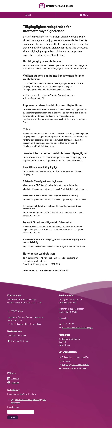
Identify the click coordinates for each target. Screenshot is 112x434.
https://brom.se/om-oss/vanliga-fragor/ (51, 226)
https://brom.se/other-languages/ (64, 239)
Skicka (12, 417)
